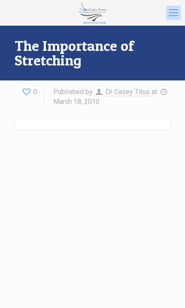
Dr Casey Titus (128, 92)
